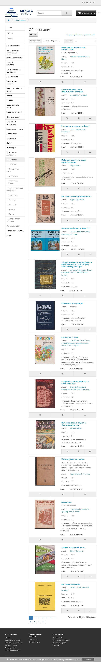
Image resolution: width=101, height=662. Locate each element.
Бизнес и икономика (15, 57)
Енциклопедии (12, 77)
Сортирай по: (35, 41)
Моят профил (57, 638)
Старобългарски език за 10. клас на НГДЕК (75, 382)
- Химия (10, 214)
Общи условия (10, 648)
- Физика (11, 209)
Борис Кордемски (75, 200)
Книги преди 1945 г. (14, 112)
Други (9, 235)
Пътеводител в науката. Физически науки (73, 423)
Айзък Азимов (74, 428)
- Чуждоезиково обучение (13, 220)
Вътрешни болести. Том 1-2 (75, 228)
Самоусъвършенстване (15, 231)
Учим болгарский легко (73, 547)
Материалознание (70, 584)
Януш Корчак (73, 165)
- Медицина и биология (12, 182)
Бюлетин (55, 645)
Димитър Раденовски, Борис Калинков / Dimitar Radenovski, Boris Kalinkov (76, 272)
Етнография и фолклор (12, 82)
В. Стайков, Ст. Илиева (77, 95)
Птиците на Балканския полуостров (73, 48)
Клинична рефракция (72, 303)
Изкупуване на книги (13, 650)
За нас (7, 638)
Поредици (11, 38)
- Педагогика (12, 195)
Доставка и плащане (13, 640)
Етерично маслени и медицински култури (72, 90)
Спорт (9, 143)
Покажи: (69, 41)
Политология (12, 134)
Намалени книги (13, 46)
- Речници (11, 200)
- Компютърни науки (13, 170)
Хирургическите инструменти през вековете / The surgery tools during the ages (76, 264)
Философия (11, 148)
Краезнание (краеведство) (12, 123)
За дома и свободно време (14, 89)
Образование (20, 20)
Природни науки (13, 226)
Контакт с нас (34, 639)
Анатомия (66, 502)
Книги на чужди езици (13, 106)
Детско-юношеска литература (13, 70)
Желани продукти (59, 643)
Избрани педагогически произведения (73, 161)
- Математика (12, 176)
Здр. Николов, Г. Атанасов (78, 474)
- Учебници (11, 205)
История (10, 100)
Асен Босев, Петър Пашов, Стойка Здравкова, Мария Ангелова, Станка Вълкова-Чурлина (75, 343)
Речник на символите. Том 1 (75, 126)
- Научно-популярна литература (15, 189)
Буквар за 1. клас (69, 337)
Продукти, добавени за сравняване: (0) (80, 35)
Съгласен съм (88, 660)
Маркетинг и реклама (15, 129)
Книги (9, 28)
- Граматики (12, 164)
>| (43, 622)
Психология (11, 138)
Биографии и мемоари (12, 63)
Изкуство (10, 96)
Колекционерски (13, 117)
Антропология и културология (13, 51)
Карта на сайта (34, 642)
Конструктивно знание (72, 459)
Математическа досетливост (76, 196)
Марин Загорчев (75, 551)
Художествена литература (12, 153)
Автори (10, 33)
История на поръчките (61, 640)
